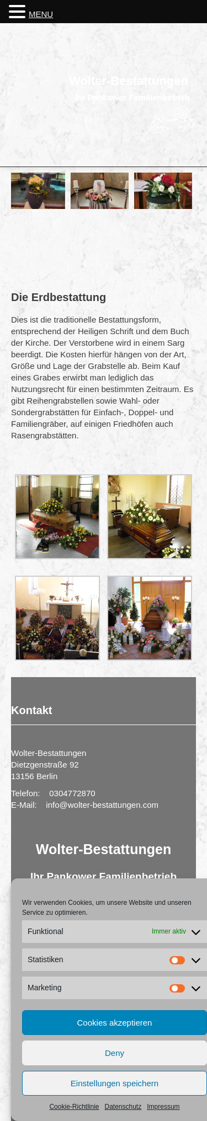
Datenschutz (123, 1107)
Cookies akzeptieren (114, 1022)
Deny (114, 1053)
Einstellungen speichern (114, 1083)
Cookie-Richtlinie (74, 1107)
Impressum (163, 1107)
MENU (41, 14)
